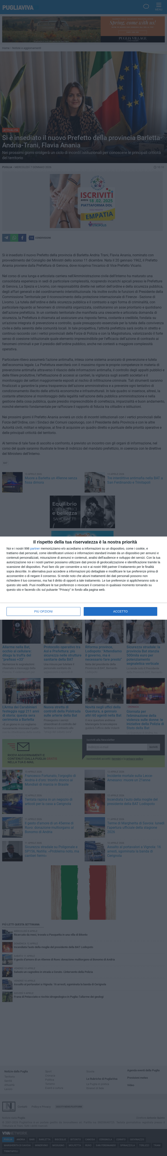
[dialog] (83, 578)
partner (35, 548)
